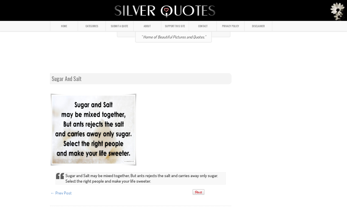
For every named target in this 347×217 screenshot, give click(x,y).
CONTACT (202, 26)
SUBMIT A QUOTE (119, 26)
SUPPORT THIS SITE (175, 26)
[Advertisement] (174, 60)
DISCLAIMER (258, 26)
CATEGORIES (91, 26)
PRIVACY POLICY (230, 26)
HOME (64, 26)
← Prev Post (61, 193)
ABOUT (147, 26)
